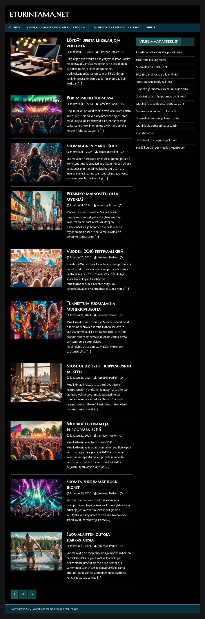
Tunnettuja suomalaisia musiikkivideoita (91, 306)
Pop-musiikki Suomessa (90, 98)
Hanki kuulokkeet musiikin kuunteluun (56, 27)
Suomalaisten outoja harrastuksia (88, 537)
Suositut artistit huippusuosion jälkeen (161, 96)
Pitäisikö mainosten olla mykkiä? (157, 74)
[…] (80, 83)
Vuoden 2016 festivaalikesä (95, 251)
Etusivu (14, 27)
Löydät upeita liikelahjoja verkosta (159, 52)
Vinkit (150, 27)
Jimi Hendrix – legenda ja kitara (116, 27)
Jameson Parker (109, 52)
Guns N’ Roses (145, 133)
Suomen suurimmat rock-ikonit (156, 111)
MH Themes (71, 609)
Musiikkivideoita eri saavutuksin (156, 125)
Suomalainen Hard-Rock (92, 146)
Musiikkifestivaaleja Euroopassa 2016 (88, 426)
